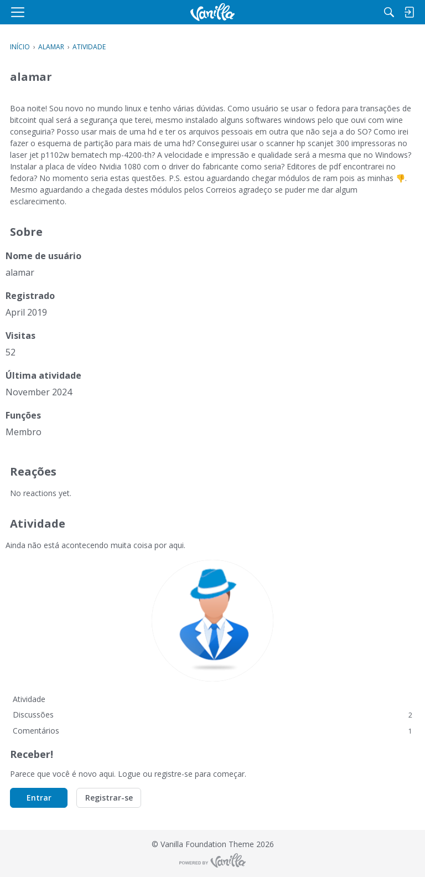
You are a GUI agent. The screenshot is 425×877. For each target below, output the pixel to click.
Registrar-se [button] (109, 797)
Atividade (29, 699)
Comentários (212, 730)
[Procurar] (389, 12)
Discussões (212, 714)
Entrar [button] (39, 797)
